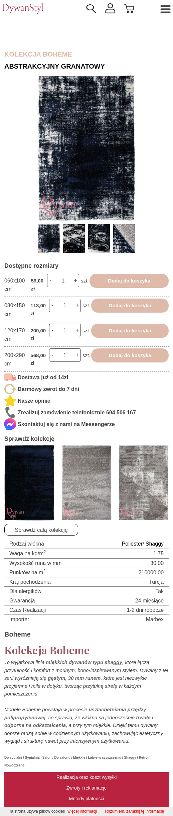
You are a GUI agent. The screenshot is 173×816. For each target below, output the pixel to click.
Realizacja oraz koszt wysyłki (86, 777)
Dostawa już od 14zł (43, 377)
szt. (85, 280)
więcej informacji (82, 811)
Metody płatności (86, 798)
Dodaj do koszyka (129, 280)
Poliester (132, 544)
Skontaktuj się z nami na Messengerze (66, 424)
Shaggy (155, 544)
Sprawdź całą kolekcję (41, 530)
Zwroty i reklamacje (86, 788)
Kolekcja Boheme (38, 54)
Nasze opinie (34, 401)
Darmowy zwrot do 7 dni (48, 389)
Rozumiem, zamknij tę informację (134, 811)
